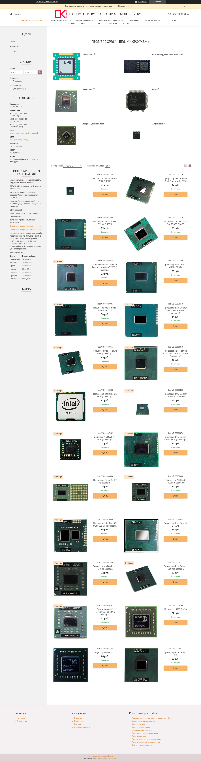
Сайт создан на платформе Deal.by (100, 756)
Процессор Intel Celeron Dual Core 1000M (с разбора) (175, 310)
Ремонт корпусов (139, 736)
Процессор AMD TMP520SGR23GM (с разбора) (105, 612)
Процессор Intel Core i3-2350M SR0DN (105, 309)
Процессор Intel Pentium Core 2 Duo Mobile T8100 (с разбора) (175, 353)
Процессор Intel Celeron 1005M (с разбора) (175, 395)
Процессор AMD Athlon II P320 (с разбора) (105, 438)
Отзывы (71, 23)
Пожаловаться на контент (107, 758)
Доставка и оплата (153, 20)
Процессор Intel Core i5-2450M (175, 524)
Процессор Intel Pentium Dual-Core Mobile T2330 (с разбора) (105, 267)
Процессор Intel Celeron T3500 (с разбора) (175, 567)
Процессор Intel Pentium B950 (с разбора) (105, 352)
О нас (98, 23)
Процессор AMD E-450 (175, 609)
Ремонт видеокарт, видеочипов (145, 733)
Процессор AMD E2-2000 (105, 652)
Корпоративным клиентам (111, 20)
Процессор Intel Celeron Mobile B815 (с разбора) (175, 438)
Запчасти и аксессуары (32, 20)
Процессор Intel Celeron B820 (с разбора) (105, 395)
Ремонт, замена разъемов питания (146, 739)
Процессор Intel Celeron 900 (175, 653)
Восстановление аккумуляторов (145, 721)
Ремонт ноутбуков (59, 20)
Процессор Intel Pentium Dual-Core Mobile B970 (175, 179)
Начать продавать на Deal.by (46, 2)
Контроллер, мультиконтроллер (167, 55)
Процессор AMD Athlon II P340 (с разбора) (105, 567)
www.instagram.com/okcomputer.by (24, 133)
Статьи (126, 23)
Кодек (155, 89)
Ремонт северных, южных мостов (146, 742)
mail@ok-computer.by (19, 140)
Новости (14, 46)
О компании (22, 721)
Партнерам (134, 20)
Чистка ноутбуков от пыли (143, 745)
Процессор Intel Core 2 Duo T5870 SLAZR (175, 222)
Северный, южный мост (93, 124)
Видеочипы (87, 89)
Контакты (85, 23)
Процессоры (87, 55)
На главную (22, 718)
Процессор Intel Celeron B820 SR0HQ (105, 179)
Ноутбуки (113, 23)
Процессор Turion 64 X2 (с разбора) (105, 481)
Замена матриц (138, 724)
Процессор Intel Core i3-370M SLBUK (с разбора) (105, 524)
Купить (105, 194)
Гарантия (172, 20)
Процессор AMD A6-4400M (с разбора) (175, 481)
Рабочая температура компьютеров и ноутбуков (152, 718)
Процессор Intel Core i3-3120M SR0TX (105, 222)
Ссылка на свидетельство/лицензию (25, 226)
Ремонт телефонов (84, 20)
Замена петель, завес (141, 727)
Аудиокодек (157, 124)
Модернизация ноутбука (142, 730)
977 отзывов (142, 2)
